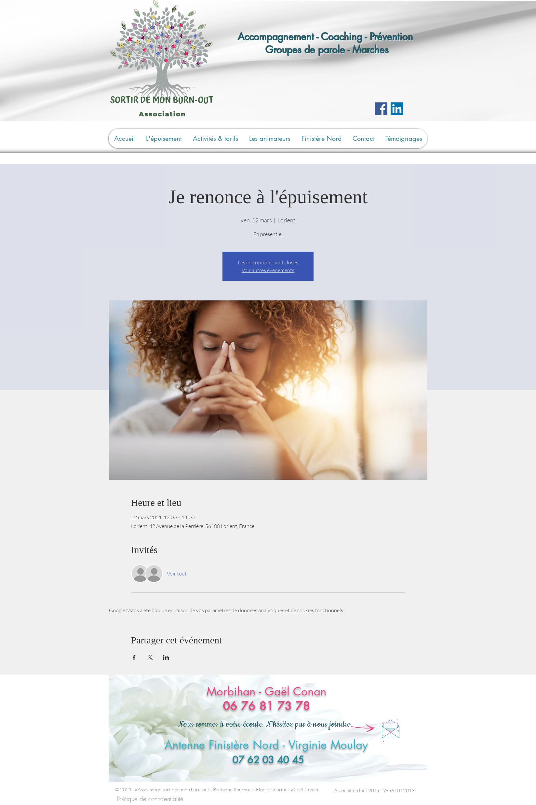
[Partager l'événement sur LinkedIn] (166, 657)
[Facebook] (381, 108)
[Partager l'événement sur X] (150, 657)
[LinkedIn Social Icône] (397, 108)
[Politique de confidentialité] (150, 799)
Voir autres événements (268, 270)
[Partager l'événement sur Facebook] (134, 657)
